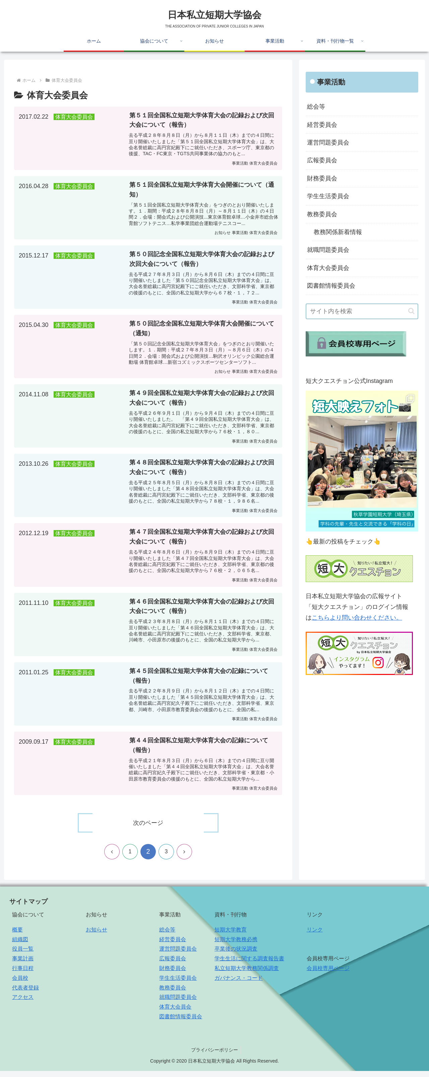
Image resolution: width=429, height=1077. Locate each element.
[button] (411, 311)
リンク (315, 936)
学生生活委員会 (328, 196)
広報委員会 (322, 160)
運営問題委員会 (328, 142)
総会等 (316, 106)
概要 (17, 936)
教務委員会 (322, 214)
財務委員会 (322, 178)
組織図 (20, 945)
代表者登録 (25, 994)
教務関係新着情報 (338, 232)
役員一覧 (23, 955)
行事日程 (23, 974)
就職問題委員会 (328, 249)
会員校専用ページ (328, 974)
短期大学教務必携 (235, 945)
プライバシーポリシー (214, 1056)
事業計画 (23, 965)
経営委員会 (322, 124)
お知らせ (96, 936)
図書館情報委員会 (331, 285)
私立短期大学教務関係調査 (246, 974)
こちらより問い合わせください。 (357, 617)
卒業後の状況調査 (235, 955)
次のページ (148, 829)
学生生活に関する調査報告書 (249, 965)
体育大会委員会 (328, 268)
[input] (362, 311)
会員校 (20, 984)
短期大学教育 (230, 936)
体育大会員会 (175, 1013)
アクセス (23, 1003)
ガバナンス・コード (238, 984)
